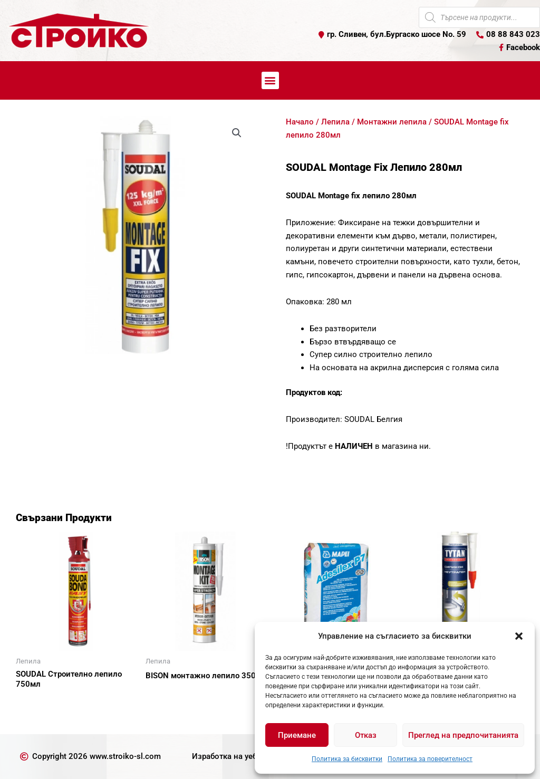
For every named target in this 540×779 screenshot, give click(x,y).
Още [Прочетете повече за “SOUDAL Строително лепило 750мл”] (37, 702)
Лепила (335, 122)
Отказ (366, 735)
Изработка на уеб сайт (234, 756)
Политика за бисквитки (347, 759)
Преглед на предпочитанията (463, 735)
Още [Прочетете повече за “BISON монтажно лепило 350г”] (167, 694)
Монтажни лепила (392, 122)
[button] (519, 636)
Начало (300, 122)
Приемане (297, 735)
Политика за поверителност (430, 759)
